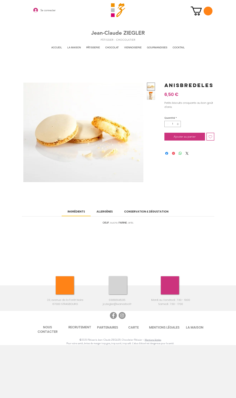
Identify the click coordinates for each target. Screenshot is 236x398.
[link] (76, 211)
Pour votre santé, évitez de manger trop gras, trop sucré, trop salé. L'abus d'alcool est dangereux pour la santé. (120, 343)
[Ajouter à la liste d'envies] (210, 137)
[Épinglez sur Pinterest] (173, 153)
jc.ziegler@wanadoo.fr (117, 304)
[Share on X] (187, 153)
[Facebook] (113, 315)
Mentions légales (153, 339)
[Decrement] (167, 124)
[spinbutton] (172, 124)
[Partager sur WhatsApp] (180, 153)
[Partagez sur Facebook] (167, 153)
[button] (201, 11)
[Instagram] (122, 315)
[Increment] (178, 124)
